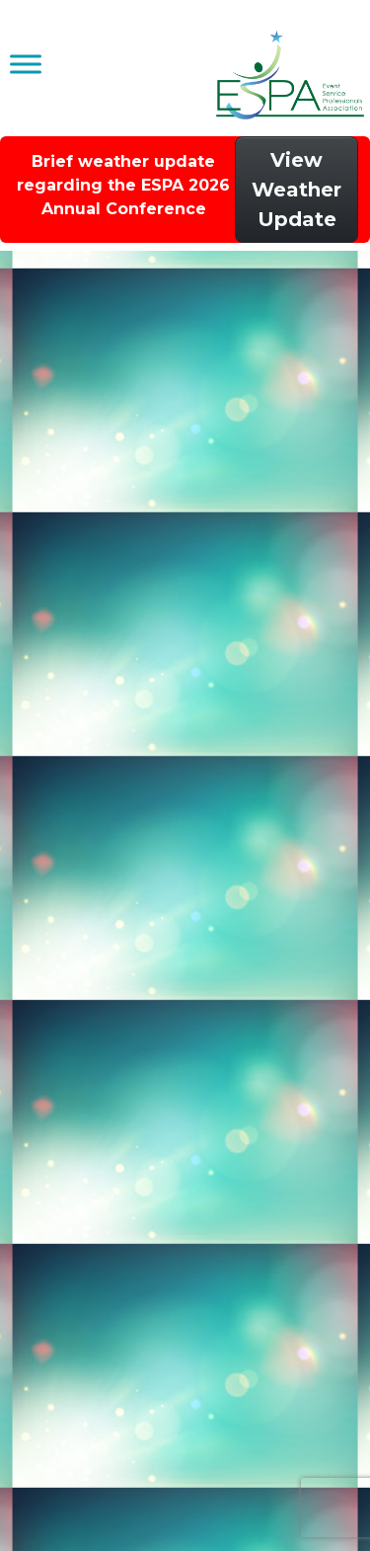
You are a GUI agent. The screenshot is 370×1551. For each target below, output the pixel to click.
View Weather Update (296, 189)
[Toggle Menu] (25, 63)
